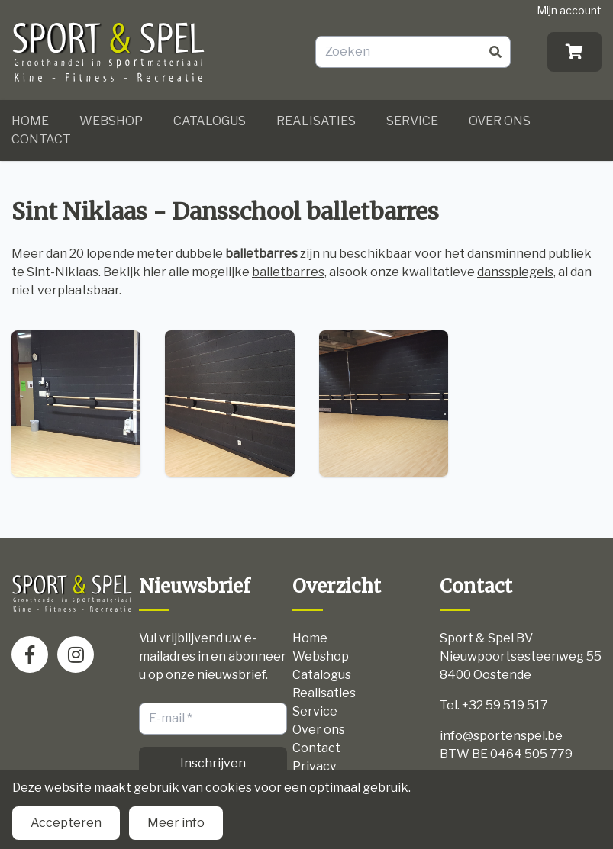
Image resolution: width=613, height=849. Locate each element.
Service (412, 121)
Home (30, 121)
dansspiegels (515, 272)
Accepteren (66, 822)
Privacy (314, 766)
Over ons (500, 121)
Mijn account (569, 10)
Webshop (111, 121)
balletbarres (288, 272)
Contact (41, 139)
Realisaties (316, 121)
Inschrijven (213, 763)
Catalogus (209, 121)
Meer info (176, 822)
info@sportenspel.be (501, 735)
